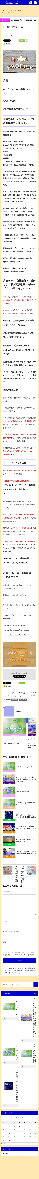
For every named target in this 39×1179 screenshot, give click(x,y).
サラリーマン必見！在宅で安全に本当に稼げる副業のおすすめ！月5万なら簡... (34, 1020)
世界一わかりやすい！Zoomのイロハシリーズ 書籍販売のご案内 (17, 1089)
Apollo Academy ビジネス (17, 1009)
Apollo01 (7, 36)
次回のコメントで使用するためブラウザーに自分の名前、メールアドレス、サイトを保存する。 (19, 955)
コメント (15, 696)
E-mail (5, 931)
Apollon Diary (23, 699)
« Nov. (3, 1143)
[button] (30, 2)
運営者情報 (5, 20)
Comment (6, 891)
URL (4, 942)
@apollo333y (21, 673)
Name (5, 921)
